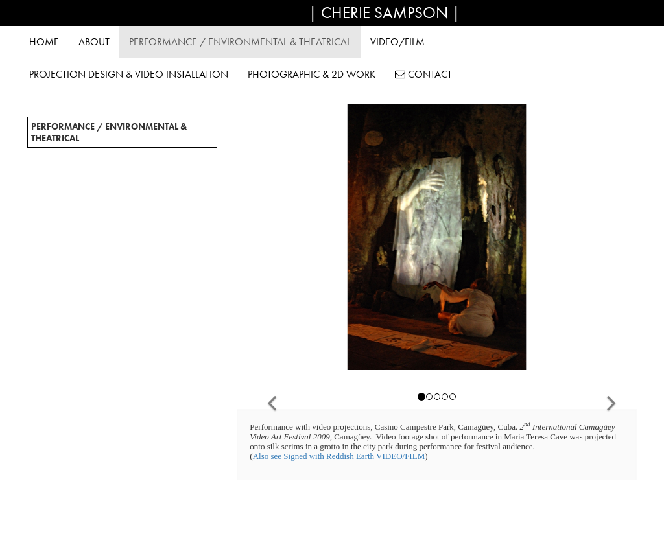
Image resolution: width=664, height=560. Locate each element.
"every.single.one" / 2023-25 (90, 160)
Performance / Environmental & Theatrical (240, 42)
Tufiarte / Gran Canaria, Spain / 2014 (106, 242)
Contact (423, 74)
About (94, 42)
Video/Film (397, 42)
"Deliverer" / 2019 (69, 174)
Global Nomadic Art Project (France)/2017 (118, 201)
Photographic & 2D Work (311, 74)
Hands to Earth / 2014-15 (84, 228)
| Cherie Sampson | (384, 12)
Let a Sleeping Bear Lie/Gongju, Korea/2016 (118, 214)
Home (44, 42)
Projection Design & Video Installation (128, 74)
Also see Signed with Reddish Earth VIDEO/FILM (339, 456)
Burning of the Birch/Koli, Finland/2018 (114, 187)
